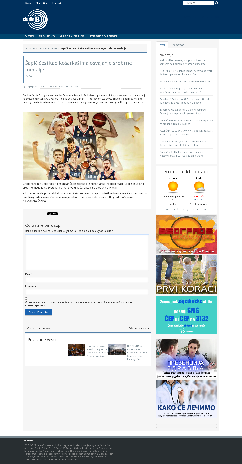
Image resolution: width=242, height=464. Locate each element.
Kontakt (56, 3)
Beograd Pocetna (47, 48)
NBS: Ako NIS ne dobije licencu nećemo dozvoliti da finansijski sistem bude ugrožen (137, 353)
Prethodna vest (39, 328)
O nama (27, 3)
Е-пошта (31, 286)
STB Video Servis (103, 36)
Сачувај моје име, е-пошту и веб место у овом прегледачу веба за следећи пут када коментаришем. (79, 303)
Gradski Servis (72, 36)
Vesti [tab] (163, 44)
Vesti (29, 36)
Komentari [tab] (178, 44)
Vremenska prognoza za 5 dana (187, 209)
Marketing (42, 3)
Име (29, 274)
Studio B (30, 48)
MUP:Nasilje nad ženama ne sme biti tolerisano (185, 81)
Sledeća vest (139, 328)
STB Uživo (47, 36)
